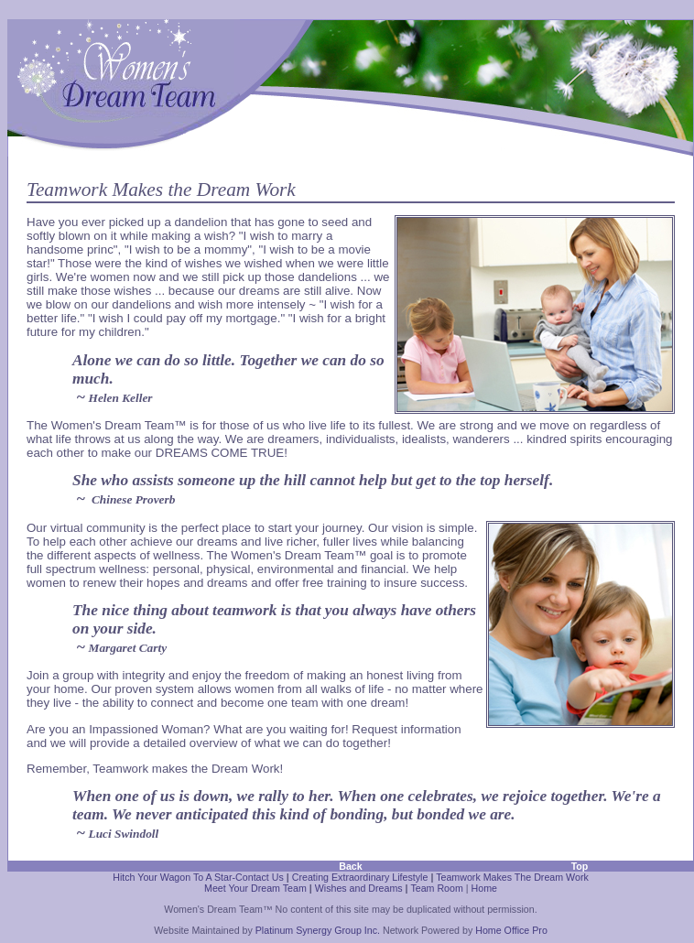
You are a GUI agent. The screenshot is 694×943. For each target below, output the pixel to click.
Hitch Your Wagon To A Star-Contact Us (198, 877)
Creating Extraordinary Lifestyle (360, 877)
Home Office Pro (511, 930)
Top (580, 866)
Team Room (436, 888)
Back (350, 866)
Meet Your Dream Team (255, 888)
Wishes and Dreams (359, 888)
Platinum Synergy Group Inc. (317, 930)
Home (484, 888)
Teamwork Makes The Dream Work (512, 877)
